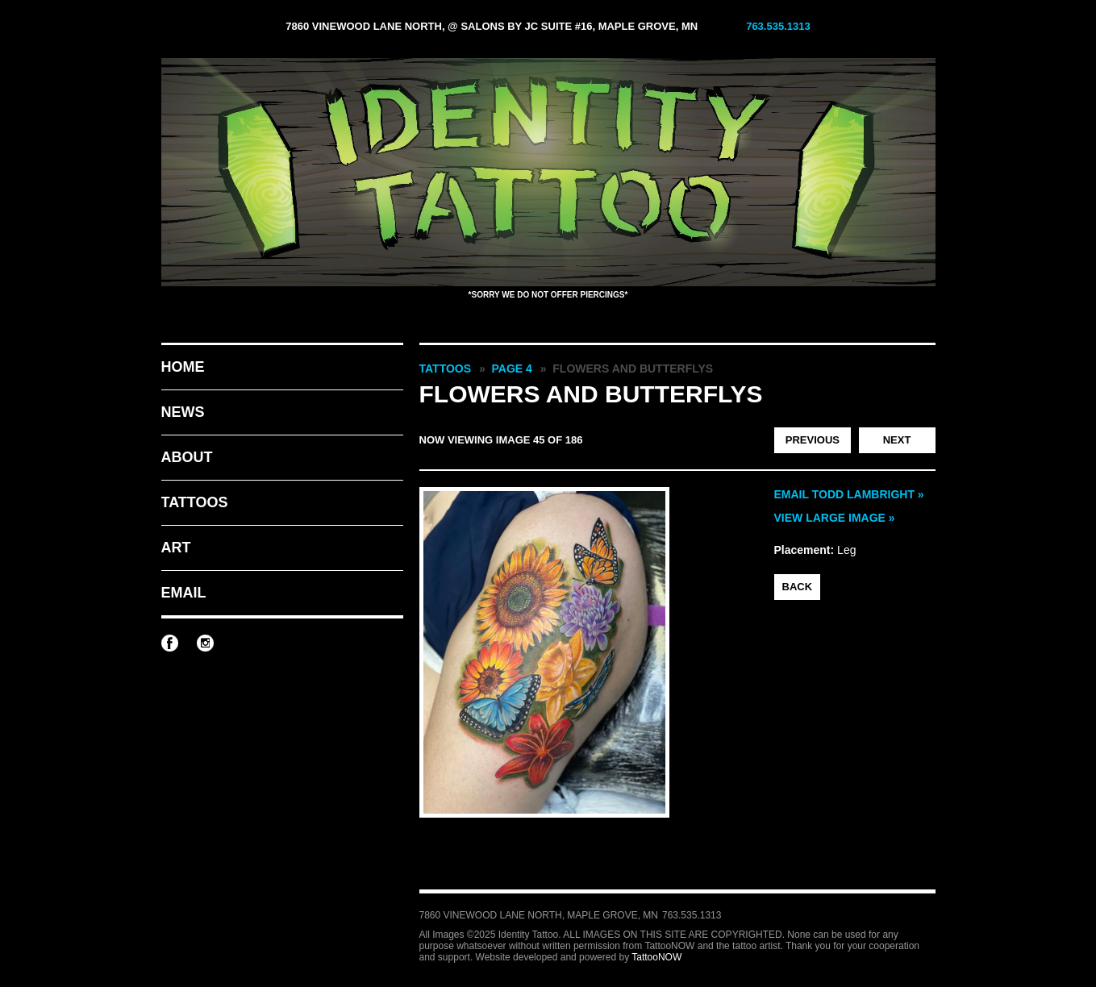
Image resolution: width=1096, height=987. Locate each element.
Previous (813, 440)
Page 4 (512, 368)
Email (183, 593)
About (187, 457)
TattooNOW (656, 957)
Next (897, 440)
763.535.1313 (778, 26)
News (183, 412)
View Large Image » (834, 517)
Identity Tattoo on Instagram (205, 643)
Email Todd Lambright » (849, 494)
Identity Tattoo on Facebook (169, 643)
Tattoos (194, 502)
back (797, 587)
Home (183, 367)
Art (176, 547)
